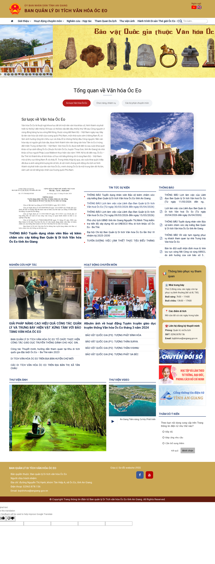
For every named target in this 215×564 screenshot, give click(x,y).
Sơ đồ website (127, 467)
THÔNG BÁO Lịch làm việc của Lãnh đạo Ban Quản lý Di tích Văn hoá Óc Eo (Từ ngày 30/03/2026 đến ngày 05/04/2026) (121, 205)
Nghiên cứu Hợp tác (23, 264)
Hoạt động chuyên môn (50, 21)
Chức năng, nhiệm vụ (106, 103)
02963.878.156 (32, 486)
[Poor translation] (11, 518)
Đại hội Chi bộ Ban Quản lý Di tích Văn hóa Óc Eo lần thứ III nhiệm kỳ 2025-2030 (121, 234)
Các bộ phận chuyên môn (137, 103)
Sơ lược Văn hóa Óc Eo (76, 103)
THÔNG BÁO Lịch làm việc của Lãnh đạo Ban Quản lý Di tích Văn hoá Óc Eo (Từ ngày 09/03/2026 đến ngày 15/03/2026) (121, 213)
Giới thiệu (25, 21)
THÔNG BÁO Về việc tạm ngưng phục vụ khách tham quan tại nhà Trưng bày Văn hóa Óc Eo (185, 238)
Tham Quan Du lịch (107, 21)
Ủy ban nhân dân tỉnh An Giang (46, 5)
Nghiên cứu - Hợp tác (80, 21)
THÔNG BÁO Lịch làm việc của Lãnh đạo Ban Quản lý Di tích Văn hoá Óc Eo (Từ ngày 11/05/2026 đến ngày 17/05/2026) (185, 198)
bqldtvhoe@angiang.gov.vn (32, 490)
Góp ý (113, 467)
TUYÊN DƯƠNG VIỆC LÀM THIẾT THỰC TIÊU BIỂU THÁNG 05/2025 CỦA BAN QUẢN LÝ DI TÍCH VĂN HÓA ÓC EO (121, 242)
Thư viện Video (119, 379)
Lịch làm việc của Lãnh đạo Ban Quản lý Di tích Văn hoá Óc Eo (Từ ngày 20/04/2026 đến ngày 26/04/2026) (185, 212)
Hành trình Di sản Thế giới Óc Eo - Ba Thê (162, 21)
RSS (138, 467)
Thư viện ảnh (128, 21)
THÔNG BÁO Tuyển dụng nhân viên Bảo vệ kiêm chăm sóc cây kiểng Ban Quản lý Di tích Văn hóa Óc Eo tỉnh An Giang (121, 196)
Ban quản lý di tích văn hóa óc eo (65, 10)
